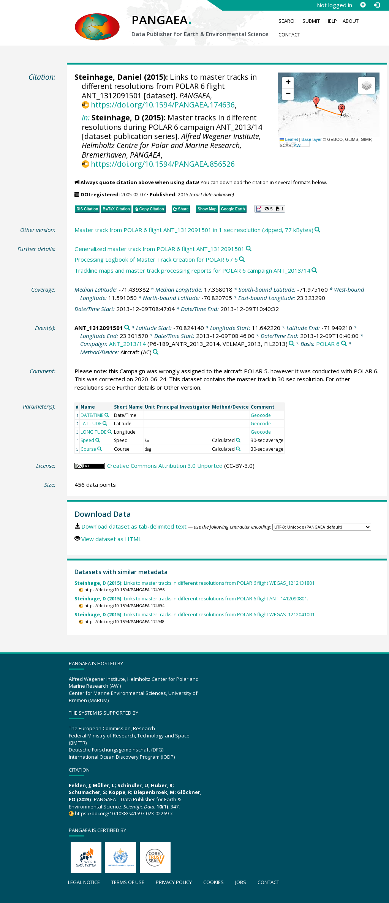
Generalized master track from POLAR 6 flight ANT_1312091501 (159, 249)
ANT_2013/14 (127, 343)
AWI (298, 145)
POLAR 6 (328, 343)
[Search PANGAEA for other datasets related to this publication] (317, 230)
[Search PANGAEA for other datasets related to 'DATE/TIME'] (106, 415)
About (351, 20)
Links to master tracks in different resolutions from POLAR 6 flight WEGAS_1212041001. (195, 614)
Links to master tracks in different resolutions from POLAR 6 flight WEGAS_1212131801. (195, 583)
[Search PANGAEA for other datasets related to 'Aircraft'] (155, 352)
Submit (311, 20)
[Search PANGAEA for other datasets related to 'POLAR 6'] (344, 344)
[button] (316, 102)
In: (86, 117)
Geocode (261, 415)
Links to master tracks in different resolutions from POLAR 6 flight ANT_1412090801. (191, 598)
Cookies (213, 882)
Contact (289, 34)
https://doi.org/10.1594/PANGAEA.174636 (163, 104)
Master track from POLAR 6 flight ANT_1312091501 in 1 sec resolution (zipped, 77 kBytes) (193, 230)
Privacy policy (174, 882)
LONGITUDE (93, 432)
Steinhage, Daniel (108, 77)
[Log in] (376, 4)
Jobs (240, 882)
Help (331, 20)
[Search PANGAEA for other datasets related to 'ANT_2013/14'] (291, 344)
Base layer (312, 139)
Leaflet (289, 139)
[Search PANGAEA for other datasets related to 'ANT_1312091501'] (127, 328)
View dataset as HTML (111, 539)
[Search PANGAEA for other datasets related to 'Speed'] (97, 440)
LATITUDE (91, 423)
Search (287, 20)
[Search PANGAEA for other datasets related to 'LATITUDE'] (105, 423)
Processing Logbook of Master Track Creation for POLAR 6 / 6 (156, 259)
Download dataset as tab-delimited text (134, 526)
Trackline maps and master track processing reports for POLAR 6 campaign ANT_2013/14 (192, 270)
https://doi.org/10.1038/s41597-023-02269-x (124, 813)
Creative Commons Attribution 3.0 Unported (165, 465)
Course (88, 449)
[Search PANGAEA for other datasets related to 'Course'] (99, 449)
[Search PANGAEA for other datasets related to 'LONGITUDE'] (110, 431)
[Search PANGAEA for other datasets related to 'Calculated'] (238, 440)
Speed (87, 440)
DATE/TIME (92, 415)
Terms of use (127, 882)
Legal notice (84, 882)
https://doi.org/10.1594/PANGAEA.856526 (163, 164)
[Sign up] (363, 4)
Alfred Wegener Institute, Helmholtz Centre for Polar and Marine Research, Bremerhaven (171, 145)
